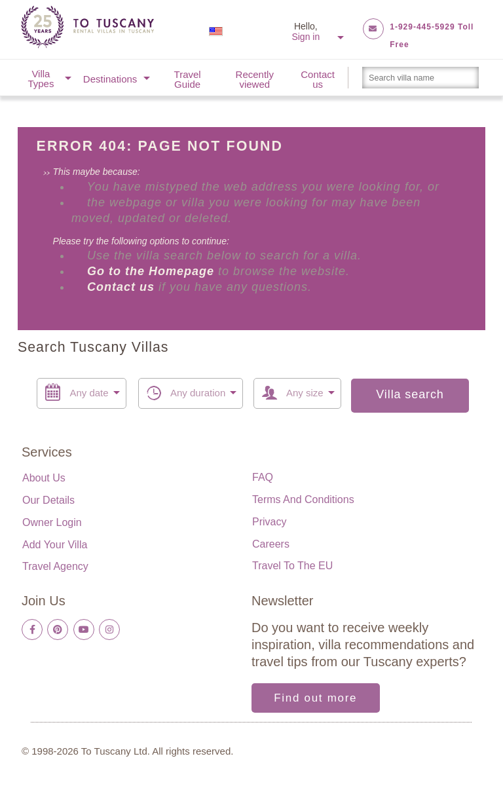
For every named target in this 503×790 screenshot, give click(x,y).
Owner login (52, 522)
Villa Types (41, 78)
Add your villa (54, 544)
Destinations (110, 79)
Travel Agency (55, 566)
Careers (270, 544)
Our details (48, 500)
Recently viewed (255, 79)
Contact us (318, 79)
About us (43, 477)
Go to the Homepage (152, 271)
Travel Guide (187, 79)
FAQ (262, 477)
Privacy (269, 521)
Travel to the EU (292, 565)
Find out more (315, 698)
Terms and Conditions (303, 499)
